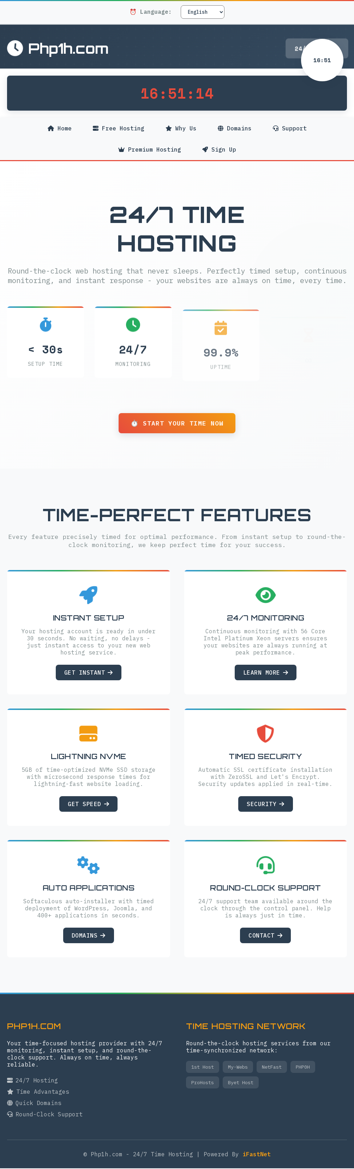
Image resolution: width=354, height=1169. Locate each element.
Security (265, 804)
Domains (235, 128)
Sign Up (219, 149)
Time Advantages (38, 1092)
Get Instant (88, 673)
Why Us (181, 128)
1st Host (202, 1067)
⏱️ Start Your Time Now (177, 423)
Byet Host (240, 1083)
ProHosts (202, 1083)
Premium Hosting (149, 153)
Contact (265, 936)
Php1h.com (58, 48)
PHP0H (303, 1067)
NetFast (272, 1067)
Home (59, 128)
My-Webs (238, 1067)
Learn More (265, 673)
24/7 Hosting (32, 1081)
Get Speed (88, 804)
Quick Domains (34, 1103)
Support (290, 128)
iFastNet (256, 1154)
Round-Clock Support (45, 1114)
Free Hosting (118, 128)
